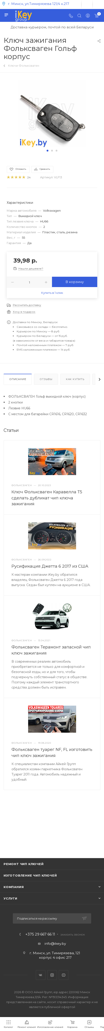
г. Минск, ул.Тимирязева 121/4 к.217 (38, 4)
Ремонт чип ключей (24, 864)
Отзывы (46, 379)
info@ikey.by (55, 943)
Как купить (75, 379)
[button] (47, 150)
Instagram (52, 975)
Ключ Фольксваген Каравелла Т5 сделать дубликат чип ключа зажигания (46, 497)
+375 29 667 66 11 (40, 934)
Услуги (10, 898)
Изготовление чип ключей (30, 875)
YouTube (63, 975)
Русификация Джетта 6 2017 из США (49, 566)
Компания (14, 887)
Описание (17, 379)
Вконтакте (40, 975)
